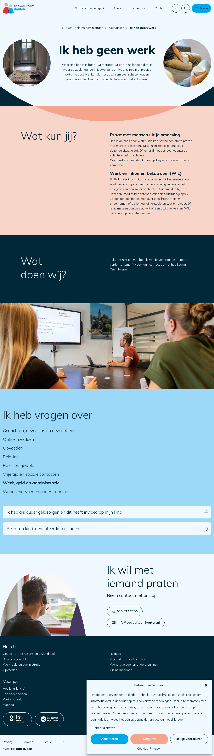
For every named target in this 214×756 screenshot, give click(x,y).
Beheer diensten (104, 728)
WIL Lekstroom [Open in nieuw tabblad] (125, 179)
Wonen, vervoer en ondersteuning (35, 491)
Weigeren (149, 739)
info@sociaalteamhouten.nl (136, 622)
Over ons (139, 8)
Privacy (155, 748)
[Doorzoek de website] (185, 8)
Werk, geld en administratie (84, 27)
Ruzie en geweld (18, 465)
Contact (160, 8)
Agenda (118, 8)
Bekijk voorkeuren (189, 739)
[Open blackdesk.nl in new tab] (24, 749)
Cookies (142, 748)
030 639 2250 (125, 611)
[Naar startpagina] (18, 8)
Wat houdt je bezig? (88, 8)
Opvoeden (13, 448)
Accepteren (109, 739)
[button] (206, 685)
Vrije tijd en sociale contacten (31, 474)
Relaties (10, 456)
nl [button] (176, 8)
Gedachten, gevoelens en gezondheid (38, 430)
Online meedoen (18, 439)
